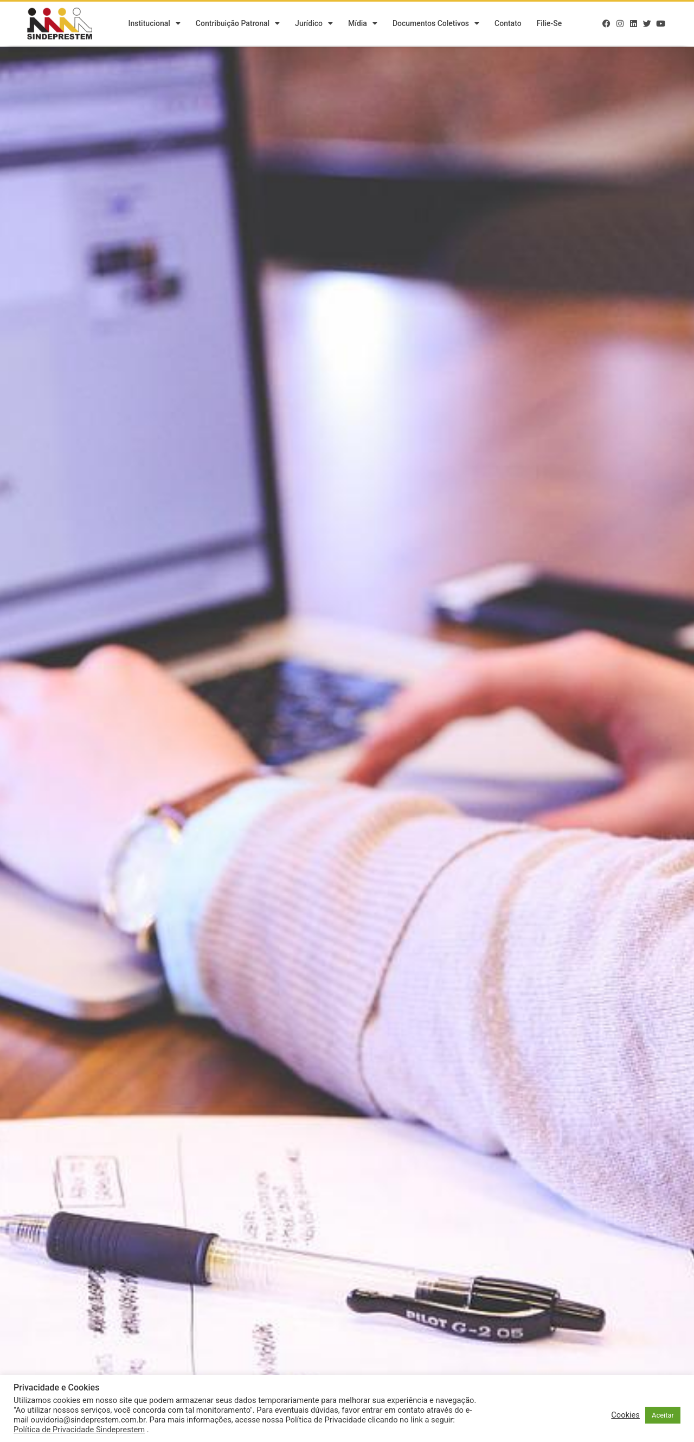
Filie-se (549, 24)
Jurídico (314, 24)
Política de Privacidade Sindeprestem (79, 1429)
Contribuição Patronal (238, 24)
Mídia (362, 24)
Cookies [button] (625, 1415)
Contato (508, 24)
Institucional (154, 24)
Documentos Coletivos (436, 24)
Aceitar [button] (663, 1415)
